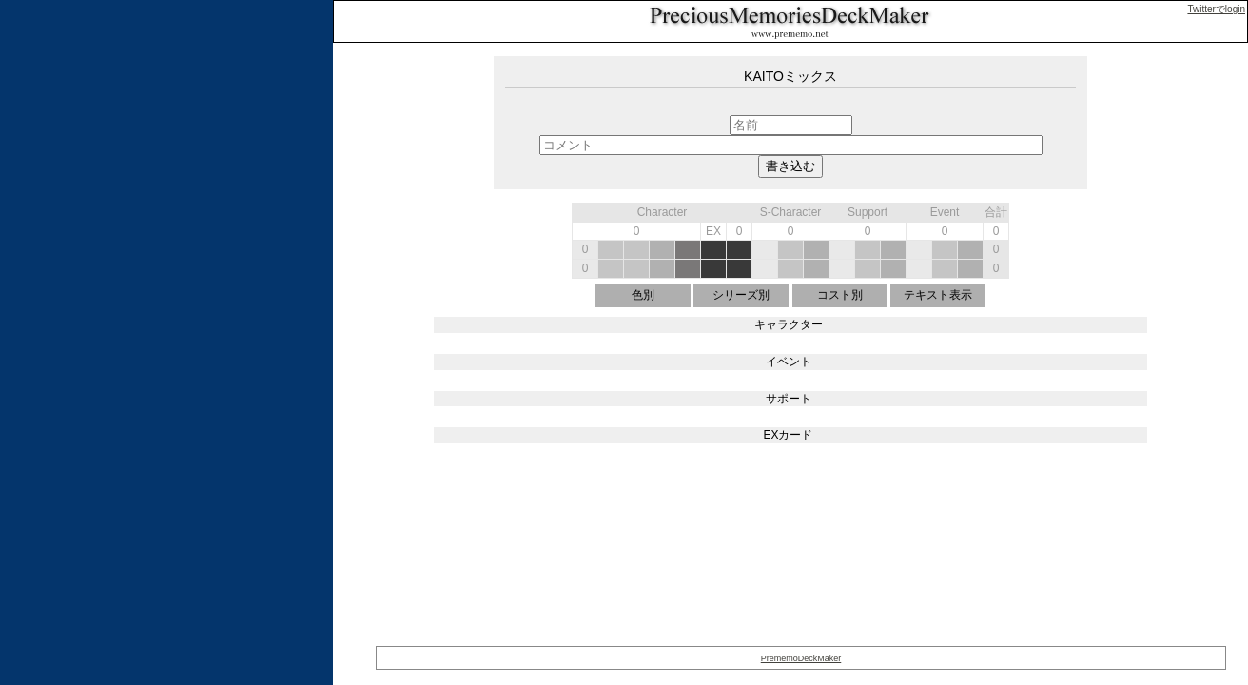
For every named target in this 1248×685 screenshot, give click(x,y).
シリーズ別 (741, 295)
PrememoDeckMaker (801, 658)
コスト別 (840, 295)
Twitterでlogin (1216, 9)
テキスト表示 (938, 295)
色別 (643, 295)
